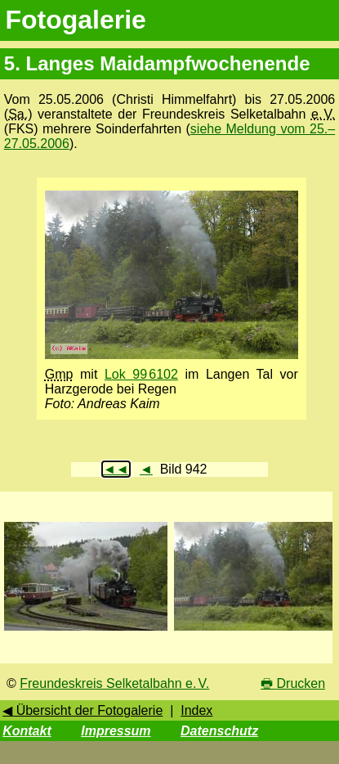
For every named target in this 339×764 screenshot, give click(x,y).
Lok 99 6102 (141, 374)
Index (196, 710)
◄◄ (116, 469)
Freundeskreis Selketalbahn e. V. (114, 683)
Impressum (115, 731)
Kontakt (26, 731)
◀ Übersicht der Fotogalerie (82, 710)
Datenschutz (219, 731)
